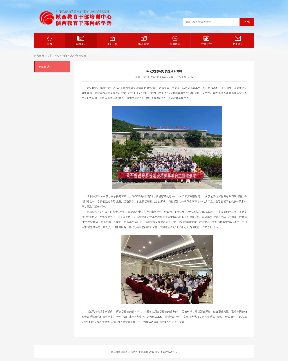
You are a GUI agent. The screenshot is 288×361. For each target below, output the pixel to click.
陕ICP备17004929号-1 (166, 352)
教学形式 (206, 41)
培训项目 (175, 41)
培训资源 (143, 41)
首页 (49, 41)
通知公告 (112, 41)
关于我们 (237, 41)
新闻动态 (80, 41)
